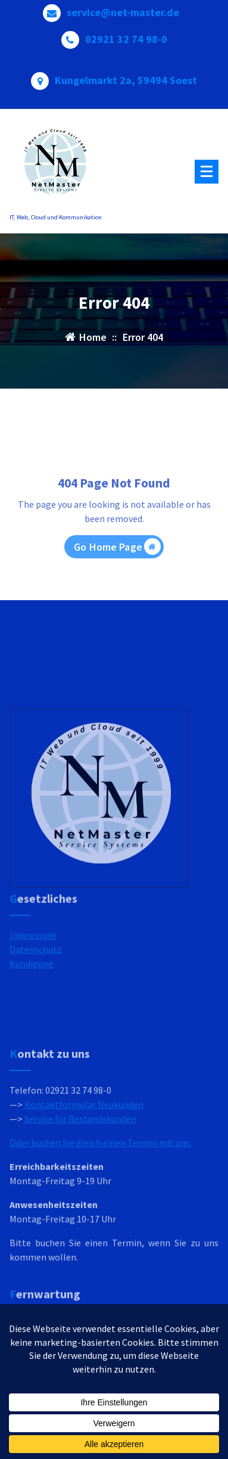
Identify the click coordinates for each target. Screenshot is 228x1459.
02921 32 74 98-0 (126, 35)
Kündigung (32, 989)
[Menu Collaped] (206, 172)
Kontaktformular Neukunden (83, 1169)
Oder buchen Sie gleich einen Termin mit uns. (101, 1207)
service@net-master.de (123, 8)
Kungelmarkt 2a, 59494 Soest (126, 76)
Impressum (33, 960)
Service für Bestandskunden (80, 1183)
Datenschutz (36, 974)
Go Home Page (117, 569)
